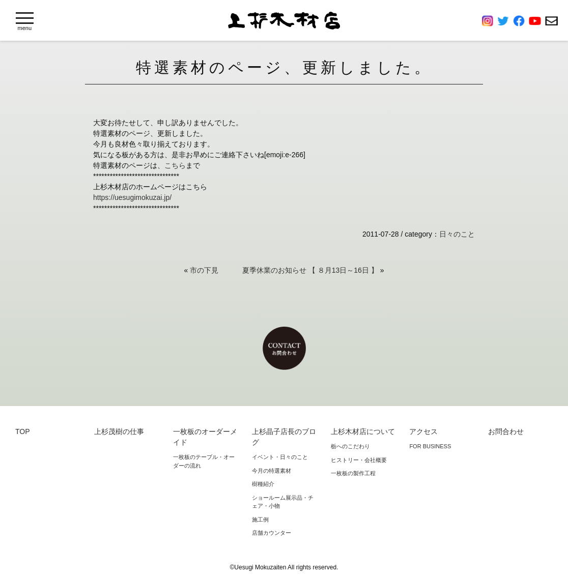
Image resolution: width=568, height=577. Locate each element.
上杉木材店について (363, 431)
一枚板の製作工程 (353, 473)
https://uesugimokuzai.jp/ (132, 197)
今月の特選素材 (271, 471)
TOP (22, 431)
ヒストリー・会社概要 (359, 460)
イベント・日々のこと (280, 457)
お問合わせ (551, 20)
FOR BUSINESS (430, 446)
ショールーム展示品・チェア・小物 (283, 502)
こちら (175, 165)
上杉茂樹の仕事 (119, 431)
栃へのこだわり (350, 446)
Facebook (521, 20)
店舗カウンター (271, 533)
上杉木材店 (284, 21)
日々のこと (457, 234)
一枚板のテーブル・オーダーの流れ (204, 461)
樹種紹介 (263, 484)
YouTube (537, 20)
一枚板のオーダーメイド (205, 436)
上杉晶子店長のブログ (284, 436)
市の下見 (204, 270)
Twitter (505, 20)
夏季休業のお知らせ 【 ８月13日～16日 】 (310, 270)
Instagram (489, 20)
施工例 (260, 519)
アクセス (423, 431)
